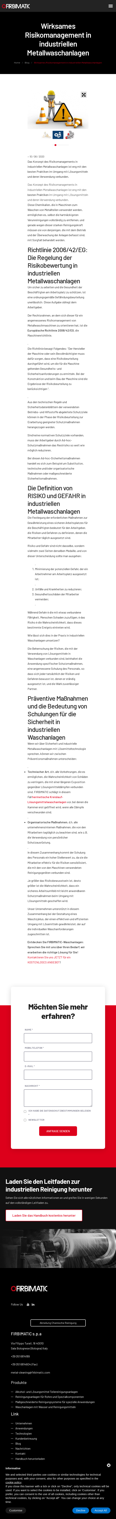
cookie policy (13, 1482)
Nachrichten (22, 1448)
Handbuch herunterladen (30, 1458)
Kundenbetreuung (26, 1438)
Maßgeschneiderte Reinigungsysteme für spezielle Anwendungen (55, 1402)
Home (17, 62)
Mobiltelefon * (34, 1047)
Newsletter (36, 1119)
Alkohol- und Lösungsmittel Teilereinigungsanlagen (46, 1391)
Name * (29, 1029)
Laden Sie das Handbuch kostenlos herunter (44, 1215)
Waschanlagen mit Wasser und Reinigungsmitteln (45, 1407)
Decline (80, 1510)
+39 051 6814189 (20, 1356)
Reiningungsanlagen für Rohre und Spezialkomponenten (49, 1396)
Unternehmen (23, 1423)
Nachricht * (32, 1085)
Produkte (19, 1382)
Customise (15, 1510)
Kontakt (20, 1453)
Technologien (23, 1433)
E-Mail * (30, 1066)
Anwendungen (24, 1428)
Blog (27, 62)
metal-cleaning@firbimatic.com (30, 1372)
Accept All (101, 1510)
